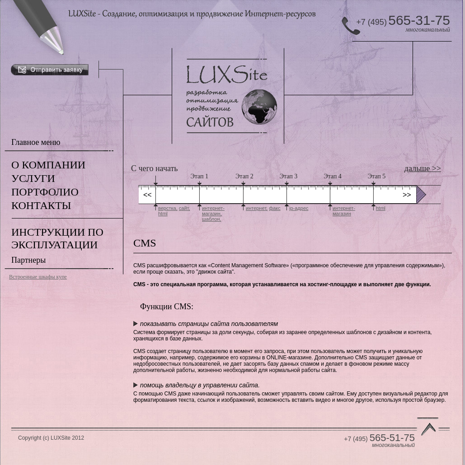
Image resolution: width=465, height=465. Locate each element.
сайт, (184, 208)
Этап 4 (333, 176)
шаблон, (211, 219)
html (163, 213)
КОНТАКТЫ (41, 205)
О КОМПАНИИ (48, 165)
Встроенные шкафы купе (38, 277)
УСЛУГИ (33, 178)
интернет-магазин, (213, 210)
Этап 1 (200, 176)
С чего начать (154, 168)
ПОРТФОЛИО (45, 192)
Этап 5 (377, 176)
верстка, (168, 208)
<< (147, 195)
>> (407, 195)
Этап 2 (244, 176)
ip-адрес (299, 208)
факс (275, 208)
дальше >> (422, 168)
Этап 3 (289, 176)
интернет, (257, 208)
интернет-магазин (344, 210)
